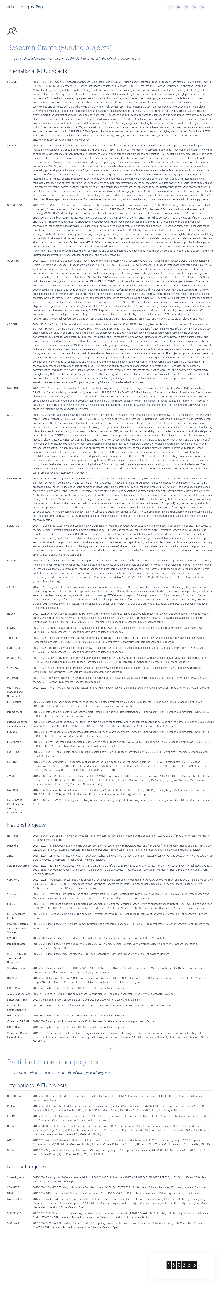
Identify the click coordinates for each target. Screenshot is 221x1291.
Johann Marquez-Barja (25, 7)
